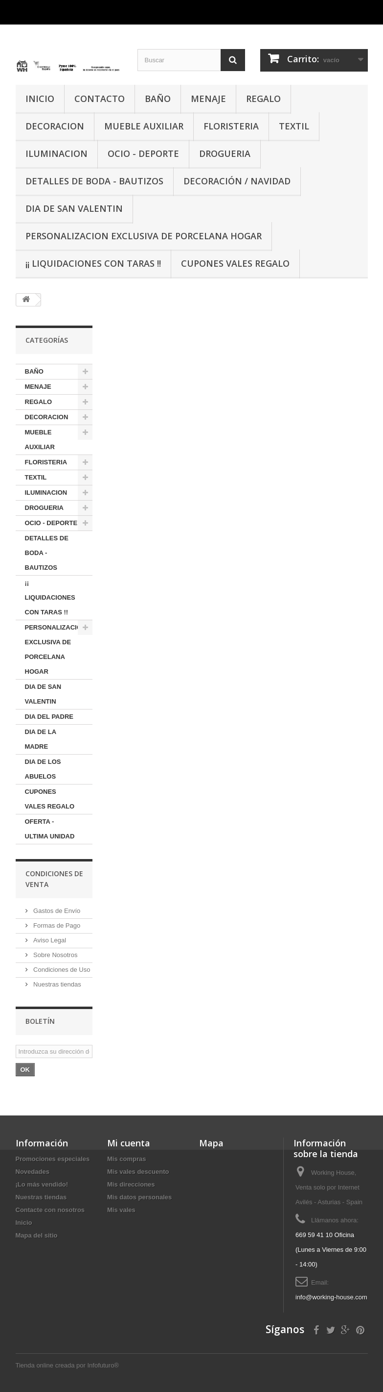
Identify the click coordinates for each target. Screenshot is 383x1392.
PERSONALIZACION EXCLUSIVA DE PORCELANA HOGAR (143, 236)
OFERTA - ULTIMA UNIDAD (50, 829)
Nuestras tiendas (56, 984)
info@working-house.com (331, 1297)
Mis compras (126, 1159)
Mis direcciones (131, 1184)
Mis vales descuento (138, 1171)
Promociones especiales (53, 1159)
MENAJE (208, 98)
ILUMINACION (56, 153)
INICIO (39, 98)
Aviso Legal (49, 940)
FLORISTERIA (231, 126)
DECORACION (54, 126)
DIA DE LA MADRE (41, 739)
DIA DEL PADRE (49, 716)
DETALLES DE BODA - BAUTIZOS (94, 181)
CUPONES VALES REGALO (235, 263)
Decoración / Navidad (237, 181)
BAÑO (158, 98)
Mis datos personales (139, 1197)
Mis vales (121, 1210)
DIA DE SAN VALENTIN (74, 208)
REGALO (263, 98)
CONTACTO (99, 98)
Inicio (24, 1222)
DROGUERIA (224, 153)
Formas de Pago (56, 925)
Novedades (32, 1171)
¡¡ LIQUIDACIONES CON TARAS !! (93, 263)
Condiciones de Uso (61, 969)
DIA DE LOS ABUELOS (43, 769)
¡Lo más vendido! (42, 1184)
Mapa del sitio (37, 1235)
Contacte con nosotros (50, 1210)
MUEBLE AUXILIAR (143, 126)
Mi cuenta (128, 1143)
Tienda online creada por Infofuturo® (67, 1365)
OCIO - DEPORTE (143, 153)
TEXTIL (294, 126)
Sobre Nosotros (55, 955)
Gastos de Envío (56, 910)
